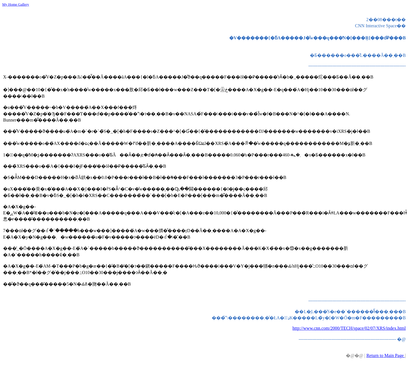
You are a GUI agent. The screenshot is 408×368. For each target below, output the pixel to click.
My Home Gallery (15, 4)
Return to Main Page (385, 355)
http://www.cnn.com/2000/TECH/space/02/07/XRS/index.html (349, 328)
